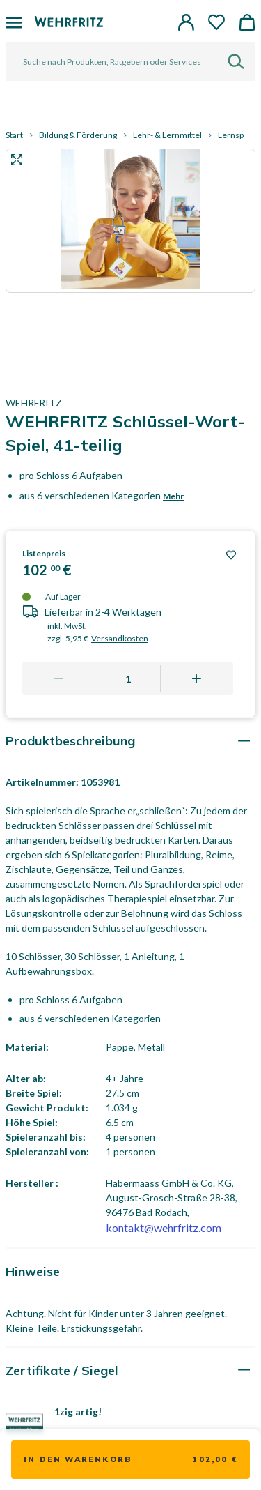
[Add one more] (196, 678)
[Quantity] (128, 678)
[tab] (130, 740)
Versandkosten (119, 638)
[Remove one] (58, 678)
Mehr (173, 496)
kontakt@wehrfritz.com (163, 1227)
